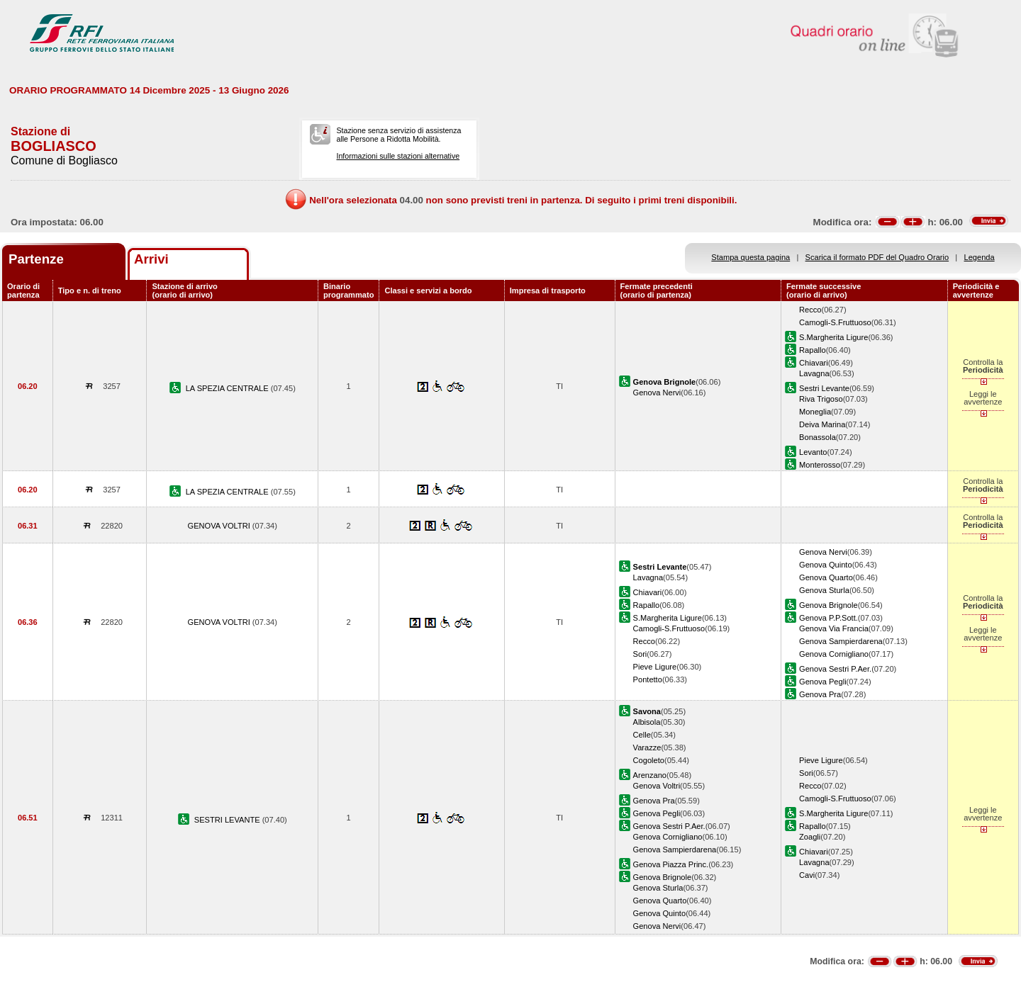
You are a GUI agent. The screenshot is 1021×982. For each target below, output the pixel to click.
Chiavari (813, 363)
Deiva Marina (822, 424)
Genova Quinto (825, 564)
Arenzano (649, 775)
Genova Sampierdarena (841, 641)
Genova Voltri (657, 785)
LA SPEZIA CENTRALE (228, 388)
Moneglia (815, 411)
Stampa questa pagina (750, 257)
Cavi (807, 875)
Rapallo (812, 350)
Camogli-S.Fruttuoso (835, 322)
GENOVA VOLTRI (220, 525)
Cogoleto (648, 760)
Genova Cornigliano (834, 654)
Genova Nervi (657, 392)
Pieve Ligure (655, 666)
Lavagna (814, 373)
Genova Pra (820, 694)
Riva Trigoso (821, 399)
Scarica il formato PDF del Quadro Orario (877, 257)
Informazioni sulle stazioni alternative (397, 156)
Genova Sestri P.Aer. (835, 669)
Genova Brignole (828, 605)
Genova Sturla (824, 590)
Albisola (647, 722)
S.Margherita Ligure (833, 337)
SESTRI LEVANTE (228, 819)
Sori (640, 654)
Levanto (813, 452)
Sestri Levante (824, 388)
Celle (642, 734)
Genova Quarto (826, 577)
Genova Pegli (823, 681)
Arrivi (151, 259)
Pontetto (647, 679)
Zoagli (809, 837)
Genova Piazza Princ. (671, 864)
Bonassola (817, 437)
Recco (810, 309)
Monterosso (819, 465)
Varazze (647, 747)
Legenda (979, 257)
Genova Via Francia (834, 628)
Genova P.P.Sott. (828, 618)
